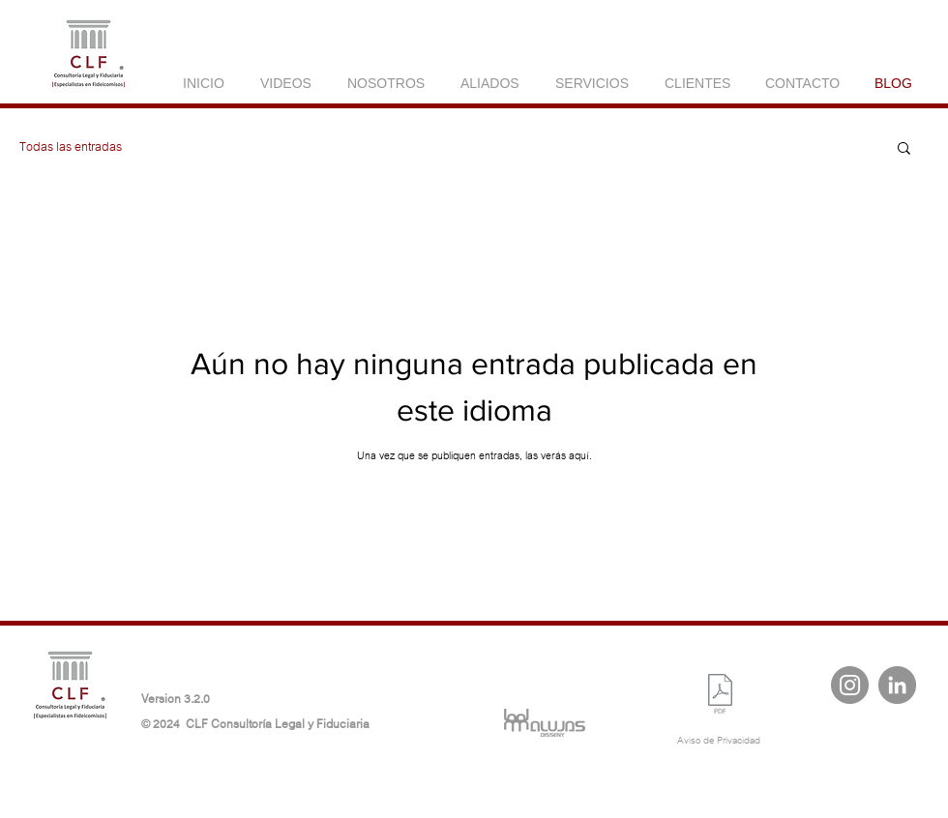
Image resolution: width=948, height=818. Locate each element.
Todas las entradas (70, 147)
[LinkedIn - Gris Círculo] (897, 685)
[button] (904, 149)
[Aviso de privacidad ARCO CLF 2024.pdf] (720, 696)
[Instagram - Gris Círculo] (850, 685)
